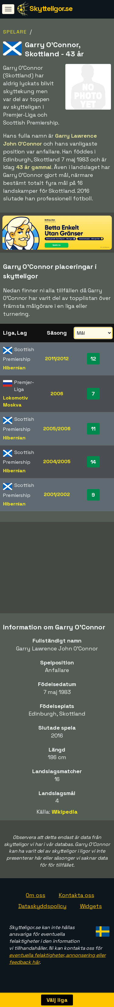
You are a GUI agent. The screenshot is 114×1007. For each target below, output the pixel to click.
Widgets (91, 907)
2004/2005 (57, 461)
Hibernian (14, 367)
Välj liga (57, 999)
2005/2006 (56, 428)
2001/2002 (57, 494)
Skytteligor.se (50, 8)
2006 (56, 393)
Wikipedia (65, 813)
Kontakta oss (76, 897)
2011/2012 (57, 358)
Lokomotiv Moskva (15, 401)
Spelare (15, 32)
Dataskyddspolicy (42, 907)
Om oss (35, 897)
